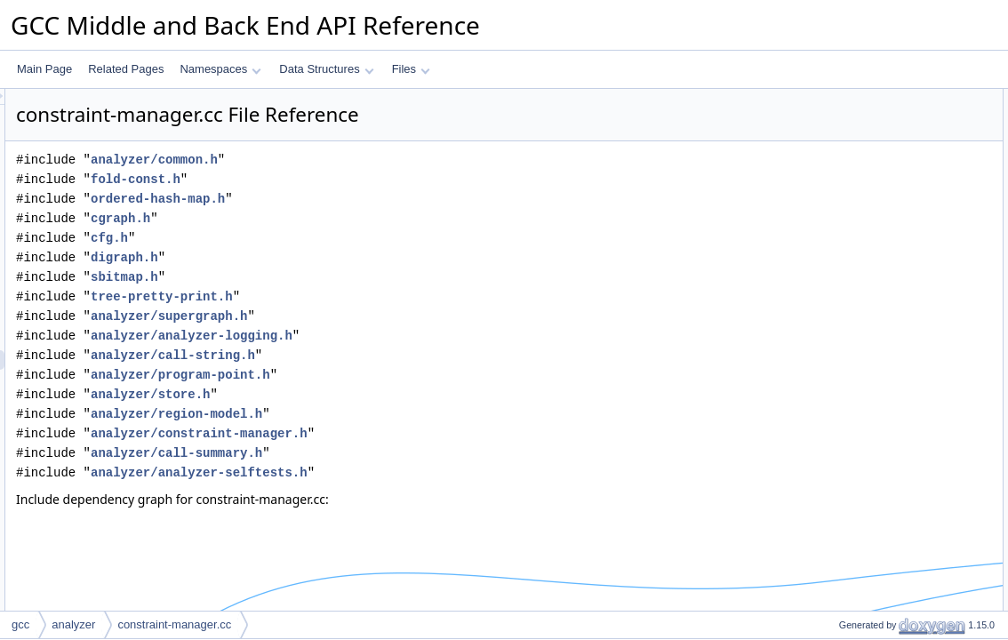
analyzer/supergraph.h (391, 316)
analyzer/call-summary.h (398, 452)
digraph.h (346, 257)
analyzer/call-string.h (395, 355)
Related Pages (126, 69)
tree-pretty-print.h (384, 296)
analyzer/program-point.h (402, 374)
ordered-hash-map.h (380, 198)
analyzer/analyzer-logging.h (414, 335)
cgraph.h (342, 218)
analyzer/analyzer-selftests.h (421, 472)
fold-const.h (358, 179)
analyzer (73, 624)
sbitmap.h (346, 276)
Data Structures (326, 69)
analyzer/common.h (376, 159)
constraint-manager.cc (174, 624)
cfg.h (331, 237)
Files (411, 69)
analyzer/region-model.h (398, 413)
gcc (20, 624)
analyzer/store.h (372, 394)
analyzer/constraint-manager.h (421, 433)
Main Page (44, 69)
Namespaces (220, 69)
